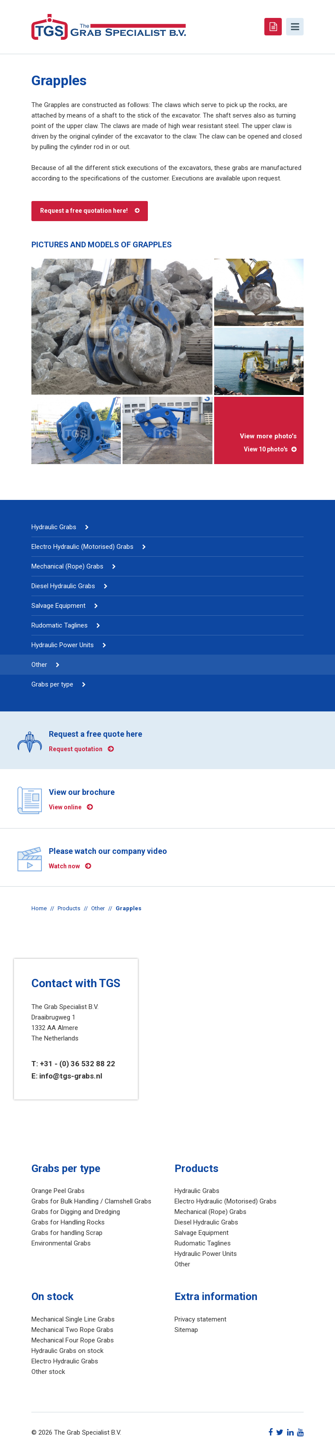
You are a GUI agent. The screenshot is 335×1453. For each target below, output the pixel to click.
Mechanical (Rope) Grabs (67, 566)
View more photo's (259, 443)
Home (39, 908)
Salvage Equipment (58, 606)
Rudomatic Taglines (59, 625)
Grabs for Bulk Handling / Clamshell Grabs (91, 1201)
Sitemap (186, 1330)
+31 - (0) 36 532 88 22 (77, 1063)
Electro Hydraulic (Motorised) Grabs (82, 547)
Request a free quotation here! (84, 210)
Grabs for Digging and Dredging (75, 1212)
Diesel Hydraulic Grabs (63, 586)
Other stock (48, 1372)
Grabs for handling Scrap (67, 1233)
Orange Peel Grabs (58, 1191)
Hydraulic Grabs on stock (67, 1351)
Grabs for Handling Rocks (68, 1222)
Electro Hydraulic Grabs (64, 1361)
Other (39, 665)
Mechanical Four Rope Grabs (72, 1340)
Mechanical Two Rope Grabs (72, 1330)
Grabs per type (52, 684)
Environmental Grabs (61, 1243)
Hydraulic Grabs (53, 527)
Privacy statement (200, 1319)
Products (69, 908)
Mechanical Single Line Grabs (73, 1319)
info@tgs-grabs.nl (70, 1076)
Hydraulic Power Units (62, 645)
